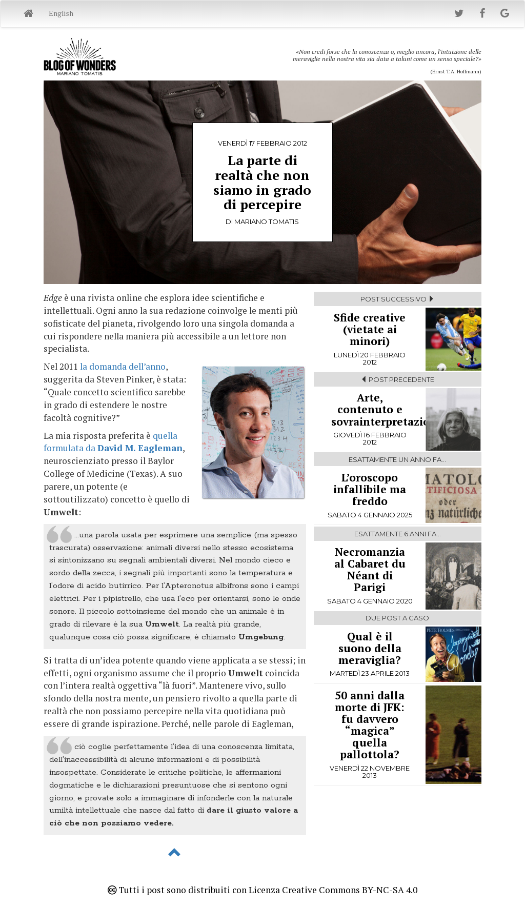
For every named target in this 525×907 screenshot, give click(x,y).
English (61, 13)
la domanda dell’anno (123, 366)
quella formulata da (113, 442)
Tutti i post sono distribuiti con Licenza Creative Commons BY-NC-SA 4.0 (262, 890)
